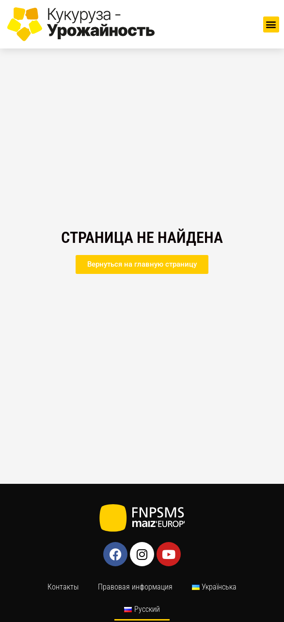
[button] (271, 24)
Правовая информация (135, 586)
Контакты (63, 586)
